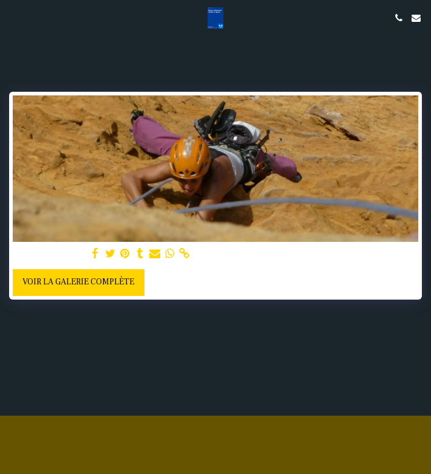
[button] (13, 17)
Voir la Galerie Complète (78, 281)
